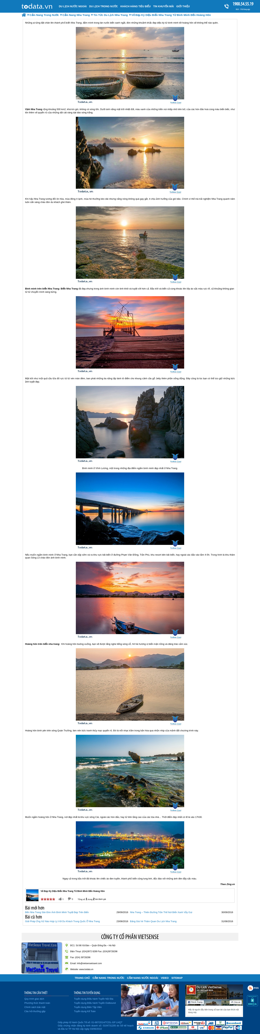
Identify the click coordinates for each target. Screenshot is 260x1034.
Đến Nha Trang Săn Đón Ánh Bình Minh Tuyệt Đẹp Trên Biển (57, 912)
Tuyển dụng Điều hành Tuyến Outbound (95, 1003)
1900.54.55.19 (242, 4)
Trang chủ (82, 977)
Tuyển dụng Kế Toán (85, 1011)
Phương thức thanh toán (37, 1003)
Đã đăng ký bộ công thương (39, 1025)
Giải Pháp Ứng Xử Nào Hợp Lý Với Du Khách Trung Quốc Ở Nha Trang (62, 921)
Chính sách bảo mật (34, 1007)
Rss (250, 988)
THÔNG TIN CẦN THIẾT (35, 993)
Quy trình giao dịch (34, 998)
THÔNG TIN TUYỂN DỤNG (87, 993)
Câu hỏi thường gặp (35, 1011)
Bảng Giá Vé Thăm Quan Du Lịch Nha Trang (153, 921)
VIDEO (165, 977)
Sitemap (177, 977)
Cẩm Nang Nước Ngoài (142, 977)
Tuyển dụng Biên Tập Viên (88, 1007)
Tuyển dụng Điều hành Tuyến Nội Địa (93, 998)
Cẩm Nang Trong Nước (108, 977)
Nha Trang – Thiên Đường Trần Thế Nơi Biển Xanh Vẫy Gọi (161, 912)
